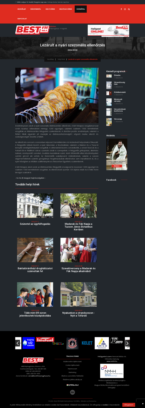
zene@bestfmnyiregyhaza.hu (39, 374)
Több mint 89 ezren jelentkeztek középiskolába (35, 313)
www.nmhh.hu (112, 359)
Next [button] (127, 340)
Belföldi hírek (65, 9)
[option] (58, 341)
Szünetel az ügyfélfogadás (35, 223)
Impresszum (72, 367)
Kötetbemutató (120, 92)
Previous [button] (17, 340)
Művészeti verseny (118, 100)
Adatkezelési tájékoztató (72, 360)
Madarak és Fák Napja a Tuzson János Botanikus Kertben (78, 226)
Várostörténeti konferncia (120, 110)
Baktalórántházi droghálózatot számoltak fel (35, 269)
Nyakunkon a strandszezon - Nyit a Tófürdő (78, 313)
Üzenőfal (81, 9)
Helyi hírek (50, 9)
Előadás (117, 75)
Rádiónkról (35, 9)
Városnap (118, 119)
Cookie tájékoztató (72, 363)
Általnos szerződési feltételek (72, 374)
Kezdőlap (22, 9)
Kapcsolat (22, 19)
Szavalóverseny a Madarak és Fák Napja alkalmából (79, 269)
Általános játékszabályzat (72, 378)
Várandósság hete (119, 83)
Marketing (72, 371)
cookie (105, 404)
